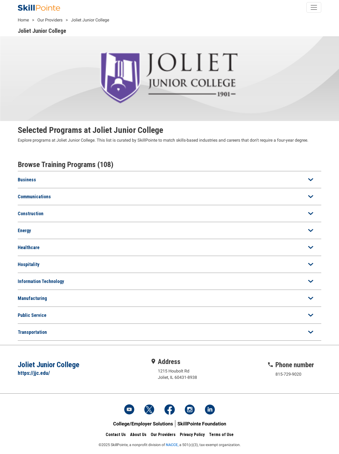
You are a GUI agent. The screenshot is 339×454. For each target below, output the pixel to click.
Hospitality (28, 264)
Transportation (32, 332)
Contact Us (116, 434)
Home (23, 20)
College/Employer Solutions (143, 423)
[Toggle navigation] (313, 7)
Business (27, 179)
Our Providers (50, 20)
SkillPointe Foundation (201, 423)
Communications (34, 196)
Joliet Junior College (90, 20)
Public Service (32, 315)
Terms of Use (221, 434)
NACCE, (172, 445)
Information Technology (41, 281)
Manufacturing (32, 298)
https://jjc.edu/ (34, 373)
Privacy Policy (192, 434)
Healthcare (28, 247)
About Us (138, 434)
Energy (24, 230)
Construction (30, 213)
